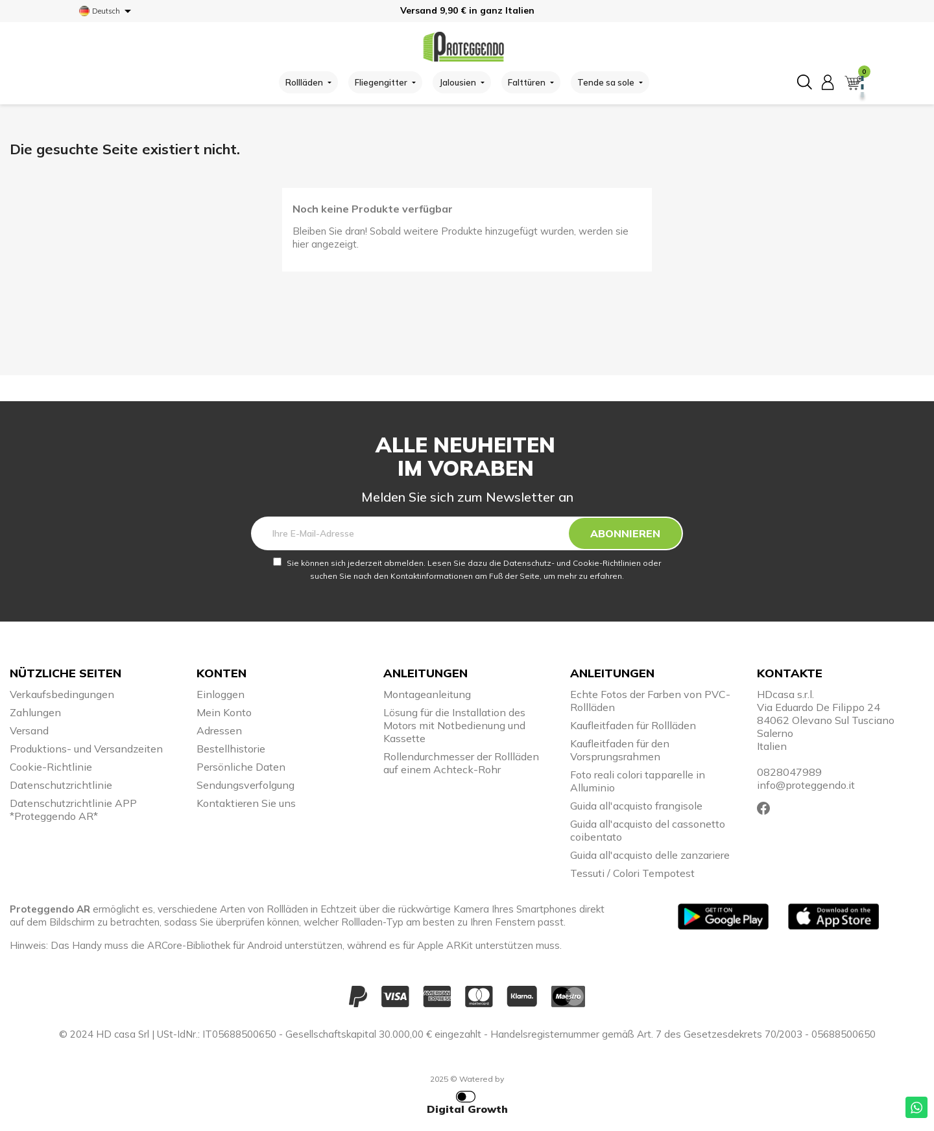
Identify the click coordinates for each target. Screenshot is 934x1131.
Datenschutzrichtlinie (61, 784)
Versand (29, 730)
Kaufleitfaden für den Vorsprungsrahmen (619, 750)
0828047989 (789, 771)
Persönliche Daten (241, 766)
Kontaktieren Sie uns (246, 803)
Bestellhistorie (231, 748)
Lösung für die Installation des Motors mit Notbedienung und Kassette (454, 725)
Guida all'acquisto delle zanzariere (650, 854)
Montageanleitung (427, 694)
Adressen (219, 730)
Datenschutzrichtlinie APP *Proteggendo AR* (73, 809)
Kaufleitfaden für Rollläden (633, 725)
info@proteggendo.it (806, 784)
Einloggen (221, 694)
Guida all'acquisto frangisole (636, 805)
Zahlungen (35, 712)
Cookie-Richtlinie (51, 766)
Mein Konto (224, 712)
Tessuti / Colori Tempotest (632, 873)
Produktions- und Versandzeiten (86, 748)
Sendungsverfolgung (245, 784)
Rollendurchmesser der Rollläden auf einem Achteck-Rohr (461, 763)
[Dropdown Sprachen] (107, 11)
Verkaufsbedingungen (62, 694)
